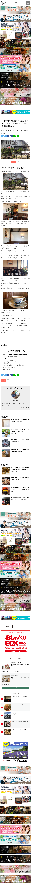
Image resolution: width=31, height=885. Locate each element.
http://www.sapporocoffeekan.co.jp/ (17, 354)
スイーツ (7, 130)
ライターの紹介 (25, 408)
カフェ (2, 130)
